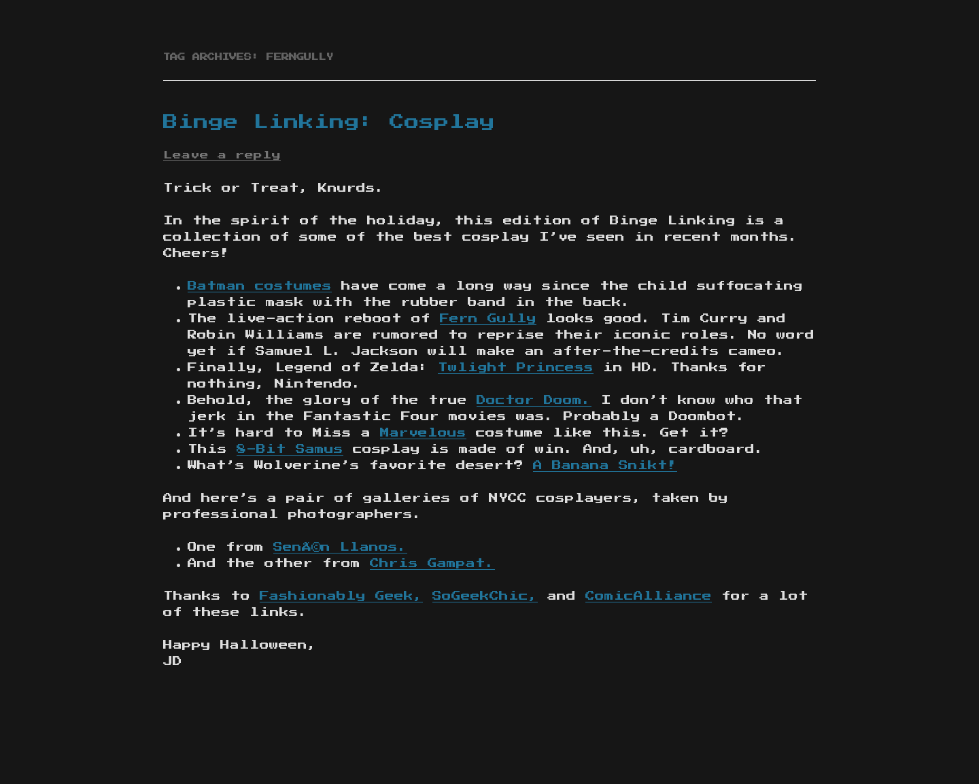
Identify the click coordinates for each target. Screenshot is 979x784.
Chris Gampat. (432, 563)
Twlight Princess (516, 368)
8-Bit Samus (290, 449)
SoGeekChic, (485, 596)
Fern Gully (488, 319)
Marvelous (423, 433)
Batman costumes (260, 286)
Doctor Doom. (534, 400)
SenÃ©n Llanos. (340, 547)
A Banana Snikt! (605, 466)
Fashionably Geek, (341, 596)
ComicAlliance (648, 596)
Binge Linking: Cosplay (329, 122)
